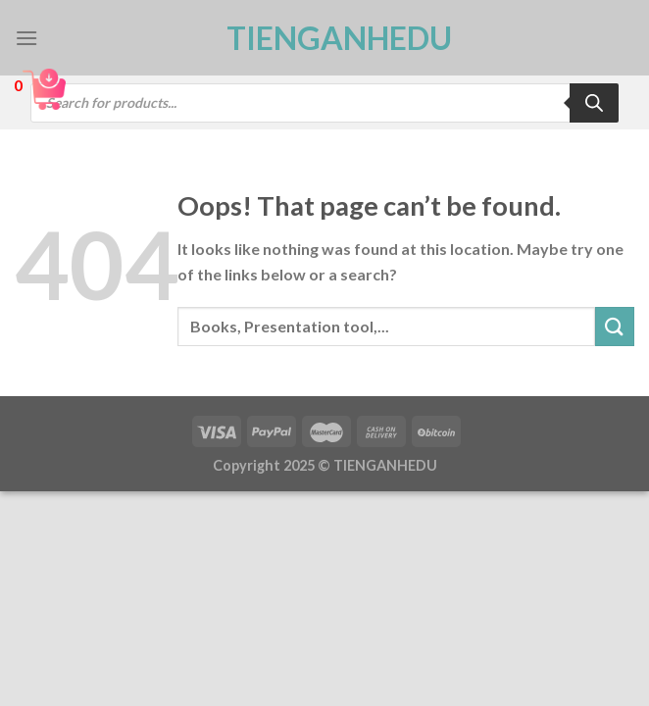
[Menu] (26, 38)
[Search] (594, 103)
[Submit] (614, 326)
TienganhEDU (324, 38)
